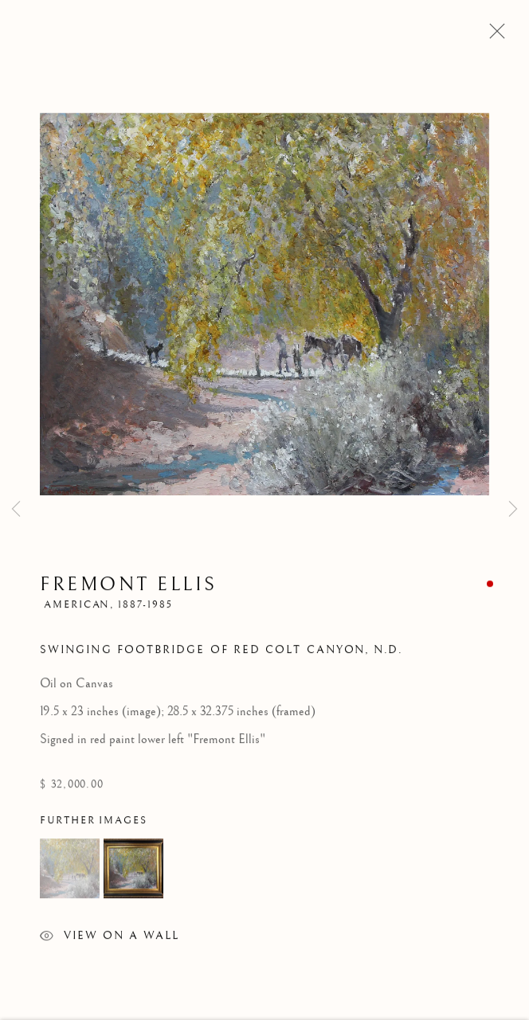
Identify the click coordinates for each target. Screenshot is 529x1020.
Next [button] (513, 510)
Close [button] (493, 36)
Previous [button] (16, 510)
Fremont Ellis (128, 587)
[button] (70, 871)
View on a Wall (109, 940)
